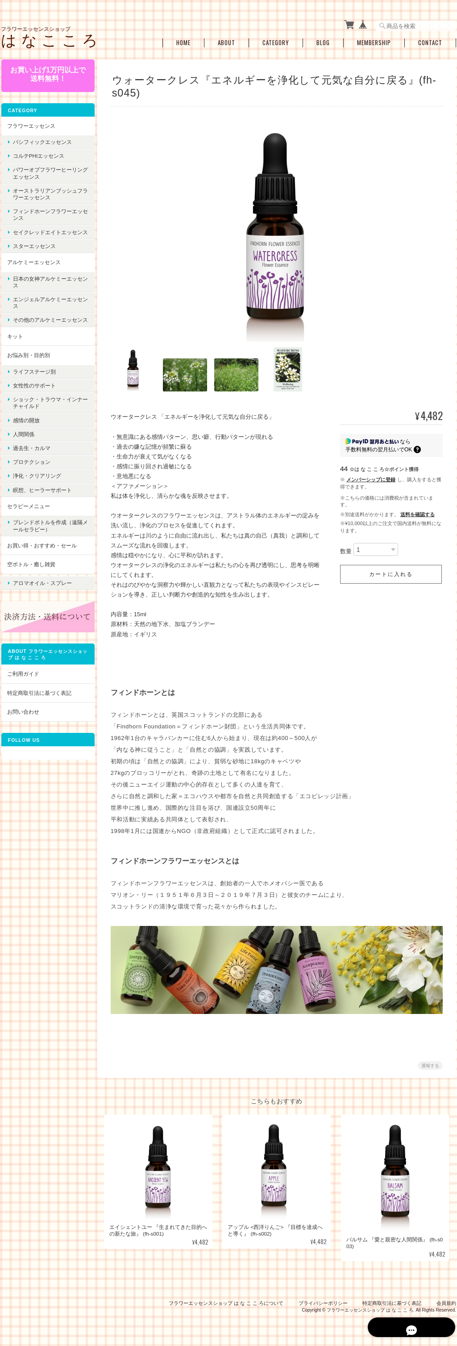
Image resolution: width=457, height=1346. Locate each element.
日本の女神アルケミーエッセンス (44, 286)
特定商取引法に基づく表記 (39, 700)
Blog (323, 41)
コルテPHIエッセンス (38, 154)
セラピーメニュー (28, 518)
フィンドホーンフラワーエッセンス (44, 212)
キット (15, 348)
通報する (430, 1063)
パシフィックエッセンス (41, 140)
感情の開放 (25, 432)
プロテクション (31, 473)
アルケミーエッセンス (33, 267)
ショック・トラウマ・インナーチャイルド (44, 414)
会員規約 (446, 1300)
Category (275, 41)
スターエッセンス (33, 251)
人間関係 (23, 446)
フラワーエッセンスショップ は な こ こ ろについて (226, 1300)
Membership (374, 41)
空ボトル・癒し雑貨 (31, 576)
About (226, 41)
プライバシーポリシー (323, 1300)
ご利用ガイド (23, 681)
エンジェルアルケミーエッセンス (44, 307)
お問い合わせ (23, 719)
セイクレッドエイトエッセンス (44, 233)
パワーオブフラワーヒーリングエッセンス (44, 171)
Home (183, 41)
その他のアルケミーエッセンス (44, 328)
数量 (346, 549)
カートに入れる (391, 573)
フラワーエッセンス (31, 123)
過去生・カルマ (31, 460)
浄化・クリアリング (36, 487)
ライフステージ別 (33, 383)
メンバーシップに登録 (370, 477)
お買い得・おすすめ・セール (41, 557)
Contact (430, 41)
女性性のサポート (33, 397)
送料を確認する (417, 512)
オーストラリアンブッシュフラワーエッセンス (44, 192)
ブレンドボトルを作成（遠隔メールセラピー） (44, 537)
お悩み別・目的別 (28, 367)
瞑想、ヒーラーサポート (41, 502)
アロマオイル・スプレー (41, 593)
